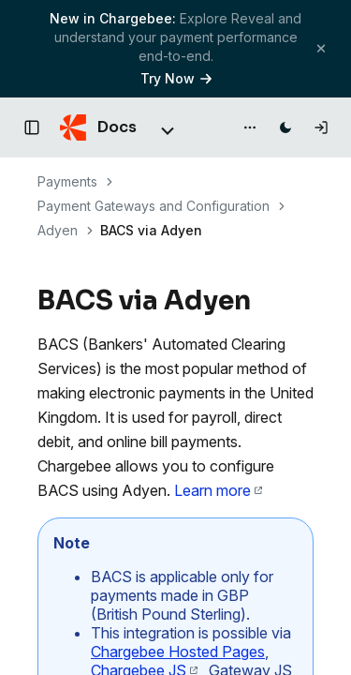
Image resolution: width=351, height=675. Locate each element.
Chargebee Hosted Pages (178, 651)
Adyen (57, 230)
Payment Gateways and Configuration (153, 206)
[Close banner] (321, 48)
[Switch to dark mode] (285, 127)
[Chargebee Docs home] (98, 127)
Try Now (176, 78)
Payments (67, 181)
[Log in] (321, 127)
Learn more (218, 490)
